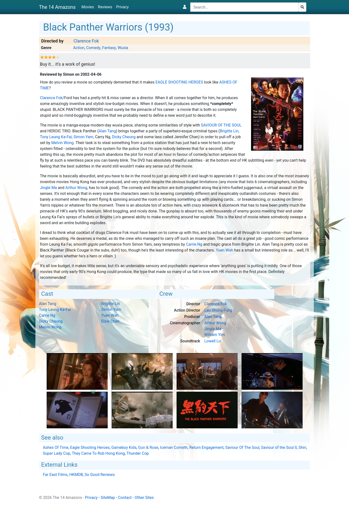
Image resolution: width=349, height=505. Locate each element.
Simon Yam (83, 137)
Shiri (302, 447)
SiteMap (108, 497)
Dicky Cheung (124, 137)
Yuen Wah (224, 250)
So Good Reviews (100, 474)
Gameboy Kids (124, 447)
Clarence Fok (86, 40)
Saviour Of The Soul (221, 125)
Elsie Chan (110, 321)
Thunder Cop (138, 453)
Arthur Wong (76, 187)
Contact (125, 497)
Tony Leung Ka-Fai (56, 137)
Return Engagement (206, 447)
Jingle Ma (48, 187)
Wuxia (122, 47)
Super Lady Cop (56, 453)
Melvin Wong (62, 142)
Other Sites (144, 497)
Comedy (93, 47)
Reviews (105, 7)
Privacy (122, 7)
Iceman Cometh (174, 447)
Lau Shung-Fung (218, 310)
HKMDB (76, 474)
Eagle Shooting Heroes (179, 82)
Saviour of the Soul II (279, 447)
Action (78, 47)
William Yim (214, 334)
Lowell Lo (212, 341)
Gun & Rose (148, 447)
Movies (87, 7)
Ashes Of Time (55, 447)
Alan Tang (107, 131)
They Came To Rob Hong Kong (98, 453)
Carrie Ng (194, 244)
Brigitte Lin (229, 131)
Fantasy (109, 47)
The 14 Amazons (57, 7)
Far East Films (55, 474)
